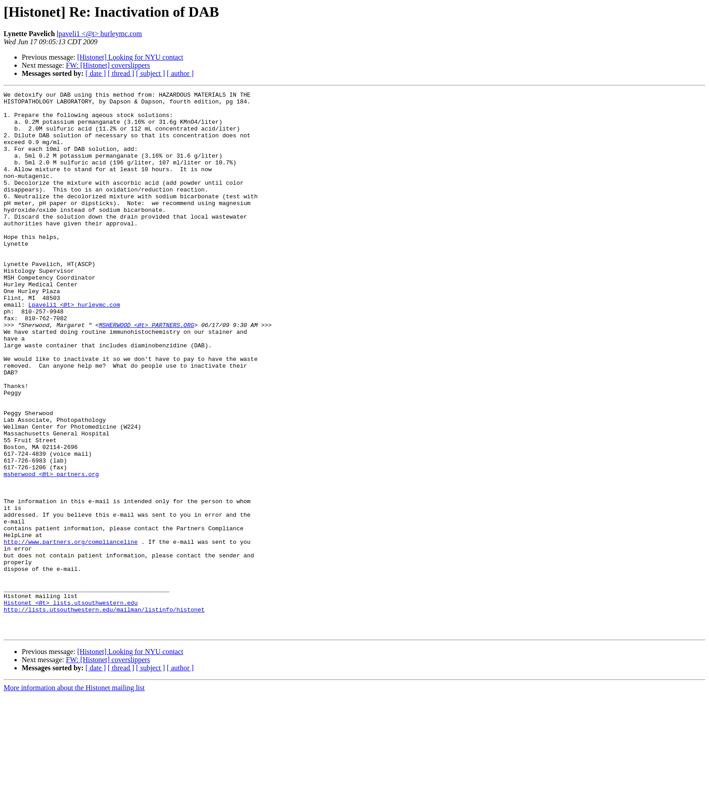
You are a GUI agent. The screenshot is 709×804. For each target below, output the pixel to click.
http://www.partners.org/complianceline (70, 632)
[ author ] (180, 73)
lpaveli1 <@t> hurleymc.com (99, 33)
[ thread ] (121, 73)
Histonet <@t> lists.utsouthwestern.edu (70, 705)
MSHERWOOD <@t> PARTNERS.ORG (146, 372)
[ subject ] (150, 73)
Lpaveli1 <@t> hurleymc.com (74, 348)
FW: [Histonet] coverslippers (108, 65)
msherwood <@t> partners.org (51, 551)
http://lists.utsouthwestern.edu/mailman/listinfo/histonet (104, 714)
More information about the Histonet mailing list (74, 796)
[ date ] (95, 73)
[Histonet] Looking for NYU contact (130, 57)
